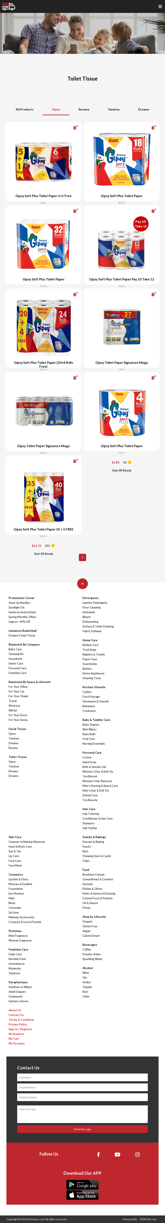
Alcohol (87, 968)
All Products (25, 109)
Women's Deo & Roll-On (97, 771)
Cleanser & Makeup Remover (27, 841)
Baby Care (15, 649)
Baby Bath (88, 734)
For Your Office (18, 686)
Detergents (90, 598)
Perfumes (15, 931)
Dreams (143, 109)
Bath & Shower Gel (94, 767)
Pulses (86, 907)
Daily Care (15, 954)
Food (85, 869)
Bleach (86, 617)
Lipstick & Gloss (18, 879)
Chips (86, 860)
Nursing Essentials (93, 743)
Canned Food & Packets (97, 898)
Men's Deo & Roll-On (95, 790)
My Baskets (16, 1034)
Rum (85, 991)
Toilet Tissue (18, 757)
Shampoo (88, 823)
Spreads (87, 884)
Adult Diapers (17, 991)
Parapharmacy (18, 982)
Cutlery (87, 692)
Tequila (87, 987)
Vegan (86, 931)
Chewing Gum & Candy (96, 856)
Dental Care (90, 795)
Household (15, 658)
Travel (13, 701)
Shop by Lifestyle (94, 916)
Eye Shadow (16, 893)
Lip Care (14, 856)
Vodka (86, 982)
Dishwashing (90, 621)
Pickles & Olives (92, 888)
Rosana (84, 109)
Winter (13, 710)
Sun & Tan (15, 851)
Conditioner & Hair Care (97, 818)
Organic (87, 921)
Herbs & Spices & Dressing (98, 893)
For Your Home (18, 720)
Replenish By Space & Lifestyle (30, 682)
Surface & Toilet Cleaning (98, 626)
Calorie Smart (91, 935)
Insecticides (89, 664)
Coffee (86, 949)
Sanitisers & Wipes (20, 987)
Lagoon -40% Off (19, 621)
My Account (17, 1043)
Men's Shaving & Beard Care (100, 785)
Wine (85, 972)
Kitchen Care (90, 645)
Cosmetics (16, 874)
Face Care (15, 860)
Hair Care (88, 809)
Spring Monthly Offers (22, 617)
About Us (15, 1010)
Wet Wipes (89, 729)
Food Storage (91, 696)
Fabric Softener (92, 631)
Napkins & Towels (93, 654)
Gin (84, 977)
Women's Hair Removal (97, 781)
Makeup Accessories (21, 917)
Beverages (89, 944)
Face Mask (15, 865)
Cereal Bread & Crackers (97, 879)
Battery (87, 668)
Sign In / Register (20, 1029)
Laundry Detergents (94, 602)
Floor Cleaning (91, 607)
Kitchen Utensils (93, 687)
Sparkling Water (92, 959)
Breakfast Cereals (93, 874)
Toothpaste (89, 800)
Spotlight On (16, 607)
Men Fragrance (18, 935)
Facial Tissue (17, 729)
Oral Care (88, 739)
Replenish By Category (24, 644)
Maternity (15, 968)
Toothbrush (89, 776)
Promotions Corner (22, 598)
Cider (85, 996)
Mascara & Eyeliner (20, 884)
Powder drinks (91, 954)
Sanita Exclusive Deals (22, 612)
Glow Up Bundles (19, 602)
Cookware (89, 711)
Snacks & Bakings (94, 837)
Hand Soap (89, 762)
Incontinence (16, 963)
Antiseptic (88, 612)
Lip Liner (14, 912)
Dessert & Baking (93, 841)
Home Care (90, 640)
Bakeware (88, 706)
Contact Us (16, 1015)
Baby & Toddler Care (96, 720)
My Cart (14, 1038)
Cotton (87, 757)
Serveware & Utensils (95, 701)
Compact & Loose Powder (25, 922)
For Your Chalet (18, 696)
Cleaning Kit (16, 654)
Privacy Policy (18, 1024)
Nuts (85, 851)
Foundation (16, 888)
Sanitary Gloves (18, 1001)
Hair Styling (89, 828)
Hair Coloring (90, 813)
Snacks (86, 846)
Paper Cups (89, 659)
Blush (12, 903)
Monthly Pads (17, 959)
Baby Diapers (90, 724)
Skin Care (15, 837)
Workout (14, 705)
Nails (12, 898)
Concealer (15, 907)
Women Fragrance (20, 940)
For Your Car (16, 691)
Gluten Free (89, 926)
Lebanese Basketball (23, 630)
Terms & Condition (21, 1019)
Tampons (14, 973)
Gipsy (56, 109)
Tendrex (114, 109)
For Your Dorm (18, 715)
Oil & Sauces (90, 903)
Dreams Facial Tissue (22, 635)
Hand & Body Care (20, 846)
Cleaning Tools (91, 678)
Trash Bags (89, 649)
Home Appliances (93, 673)
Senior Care (16, 663)
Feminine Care (17, 673)
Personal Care (17, 668)
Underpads (16, 996)
